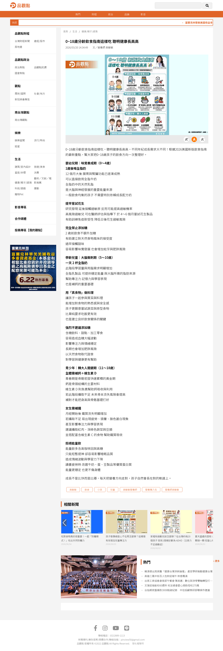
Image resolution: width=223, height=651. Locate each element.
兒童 (112, 489)
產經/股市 (39, 41)
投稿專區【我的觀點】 (29, 230)
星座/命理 (20, 172)
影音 (143, 14)
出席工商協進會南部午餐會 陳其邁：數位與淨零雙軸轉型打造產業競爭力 (179, 581)
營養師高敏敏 (172, 489)
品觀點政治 (22, 59)
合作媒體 (21, 218)
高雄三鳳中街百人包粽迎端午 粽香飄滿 (166, 576)
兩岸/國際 (20, 93)
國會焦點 (20, 73)
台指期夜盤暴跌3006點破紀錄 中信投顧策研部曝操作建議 (177, 590)
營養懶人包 (151, 489)
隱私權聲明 (138, 643)
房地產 (18, 47)
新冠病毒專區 (22, 99)
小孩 (100, 489)
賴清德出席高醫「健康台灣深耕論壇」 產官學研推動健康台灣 (179, 571)
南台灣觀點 (22, 112)
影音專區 (21, 207)
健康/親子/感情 (23, 182)
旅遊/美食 (39, 167)
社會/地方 (39, 93)
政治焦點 (20, 67)
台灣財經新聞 (22, 41)
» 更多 (216, 561)
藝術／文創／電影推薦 (42, 180)
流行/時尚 (39, 140)
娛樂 (18, 133)
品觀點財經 (22, 33)
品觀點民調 (40, 67)
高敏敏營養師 (130, 489)
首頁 (65, 31)
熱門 (77, 14)
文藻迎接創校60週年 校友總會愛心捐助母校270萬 (172, 585)
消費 (36, 172)
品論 (126, 14)
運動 (36, 188)
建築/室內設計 (23, 167)
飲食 (87, 489)
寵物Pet (19, 194)
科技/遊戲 (20, 188)
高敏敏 (73, 489)
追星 (17, 146)
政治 (110, 14)
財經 (94, 14)
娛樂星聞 (20, 140)
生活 (18, 159)
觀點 (18, 86)
